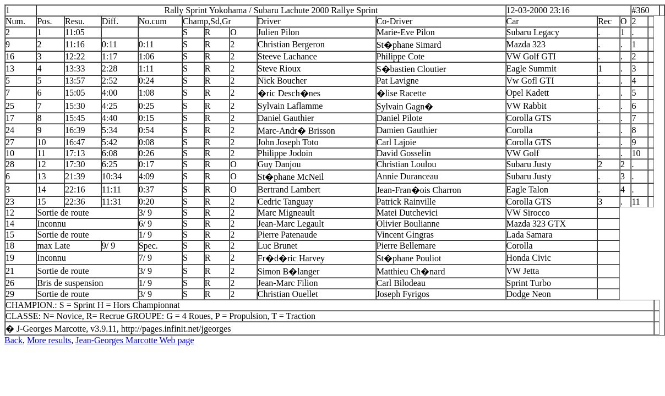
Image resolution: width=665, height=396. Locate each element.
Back (13, 340)
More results (49, 340)
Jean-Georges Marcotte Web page (134, 340)
